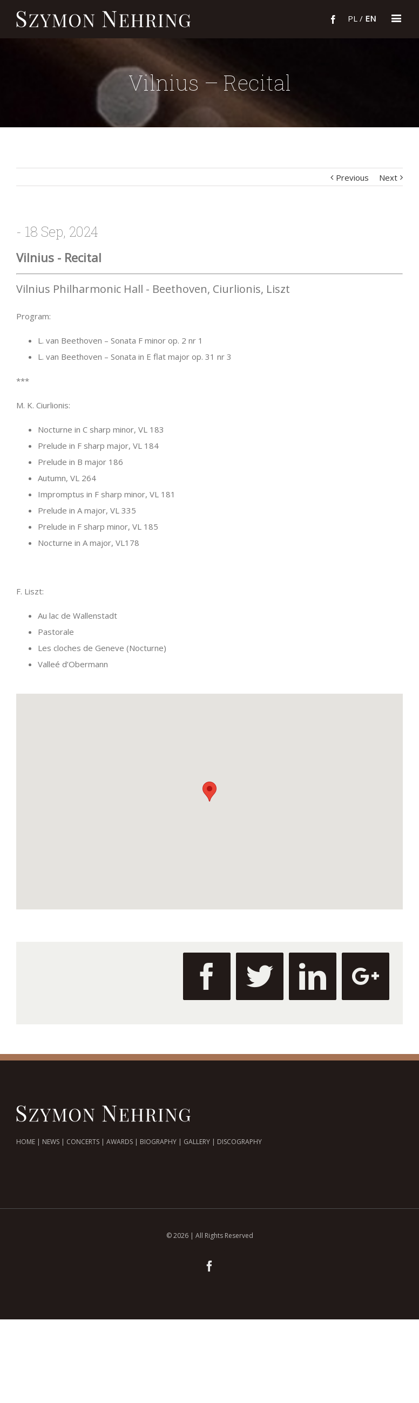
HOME (25, 1141)
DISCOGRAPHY (239, 1141)
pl (352, 18)
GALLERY (197, 1141)
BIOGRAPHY (158, 1141)
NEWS (50, 1141)
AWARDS (119, 1141)
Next (388, 177)
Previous (352, 177)
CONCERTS (82, 1141)
